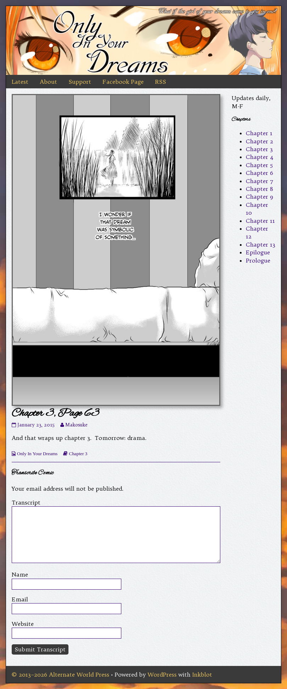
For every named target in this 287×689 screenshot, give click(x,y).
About (48, 81)
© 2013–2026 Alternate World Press (60, 674)
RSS (160, 81)
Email (20, 599)
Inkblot (202, 674)
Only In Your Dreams (37, 453)
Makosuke (76, 425)
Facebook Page (123, 81)
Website (23, 623)
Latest (20, 81)
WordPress (162, 674)
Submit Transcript (40, 649)
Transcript (26, 502)
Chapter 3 (78, 453)
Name (20, 574)
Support (79, 81)
